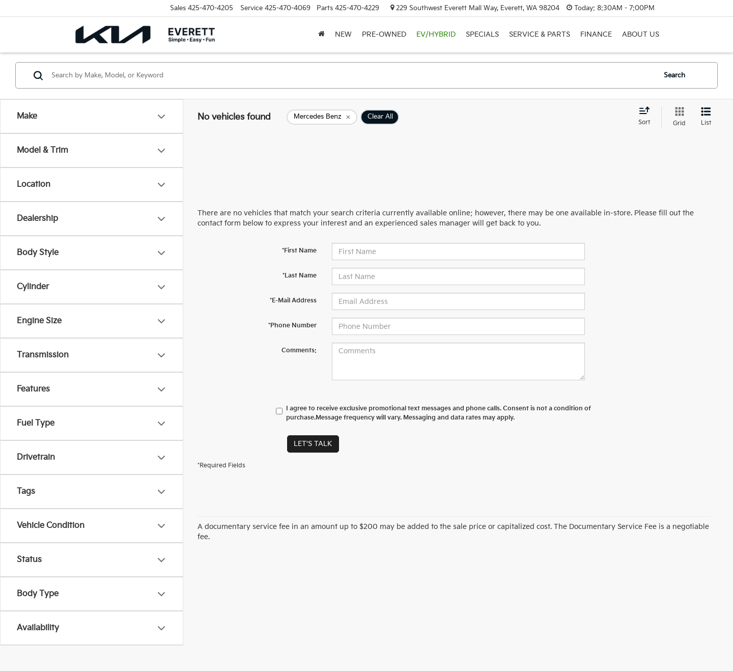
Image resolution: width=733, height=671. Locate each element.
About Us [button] (640, 34)
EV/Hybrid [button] (436, 34)
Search (674, 75)
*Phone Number (292, 325)
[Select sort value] (647, 116)
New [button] (343, 34)
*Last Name (300, 275)
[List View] (706, 117)
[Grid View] (677, 117)
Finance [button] (596, 34)
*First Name (299, 251)
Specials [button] (482, 34)
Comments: (299, 350)
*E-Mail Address (293, 300)
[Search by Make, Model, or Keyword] (352, 75)
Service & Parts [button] (539, 34)
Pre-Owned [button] (384, 34)
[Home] (321, 34)
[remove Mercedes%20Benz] (322, 117)
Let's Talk (313, 443)
